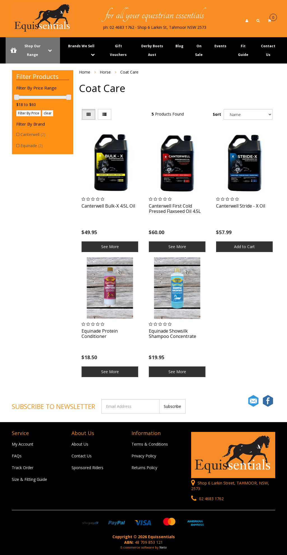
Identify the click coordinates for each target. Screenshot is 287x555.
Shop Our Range (33, 50)
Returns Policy (144, 467)
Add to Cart (244, 246)
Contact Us (268, 50)
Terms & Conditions (149, 444)
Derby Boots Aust (152, 50)
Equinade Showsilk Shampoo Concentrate (172, 333)
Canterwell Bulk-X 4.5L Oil (108, 206)
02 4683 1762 (207, 498)
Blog (179, 46)
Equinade (31, 145)
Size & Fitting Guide (29, 479)
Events (220, 46)
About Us (79, 444)
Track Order (22, 467)
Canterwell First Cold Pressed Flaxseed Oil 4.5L (175, 208)
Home (84, 72)
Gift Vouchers (118, 50)
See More (110, 246)
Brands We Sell (81, 46)
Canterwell (32, 134)
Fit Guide (243, 50)
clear (48, 113)
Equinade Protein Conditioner (100, 333)
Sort (217, 114)
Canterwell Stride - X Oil (240, 206)
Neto (163, 547)
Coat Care (129, 72)
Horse (105, 72)
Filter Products (37, 76)
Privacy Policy (143, 455)
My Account (22, 444)
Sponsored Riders (87, 467)
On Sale (199, 50)
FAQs (17, 455)
